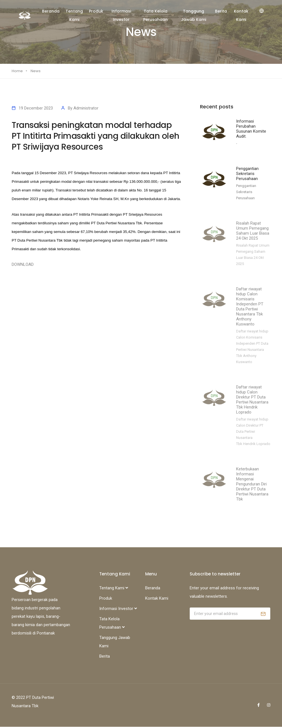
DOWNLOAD (23, 264)
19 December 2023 (36, 108)
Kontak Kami (241, 15)
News (36, 71)
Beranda (51, 11)
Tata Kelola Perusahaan (155, 15)
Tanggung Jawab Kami (193, 15)
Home (17, 71)
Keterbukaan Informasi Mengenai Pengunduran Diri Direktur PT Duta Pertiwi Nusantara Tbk (252, 484)
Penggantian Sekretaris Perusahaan (247, 173)
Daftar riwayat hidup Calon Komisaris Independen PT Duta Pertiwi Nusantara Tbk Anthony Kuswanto (249, 307)
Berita (221, 11)
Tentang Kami (74, 15)
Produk (96, 11)
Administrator (85, 108)
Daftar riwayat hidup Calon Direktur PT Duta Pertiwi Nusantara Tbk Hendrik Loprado (252, 400)
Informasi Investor (121, 15)
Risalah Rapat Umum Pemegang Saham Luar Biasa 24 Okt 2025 (252, 231)
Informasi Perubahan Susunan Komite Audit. (251, 129)
